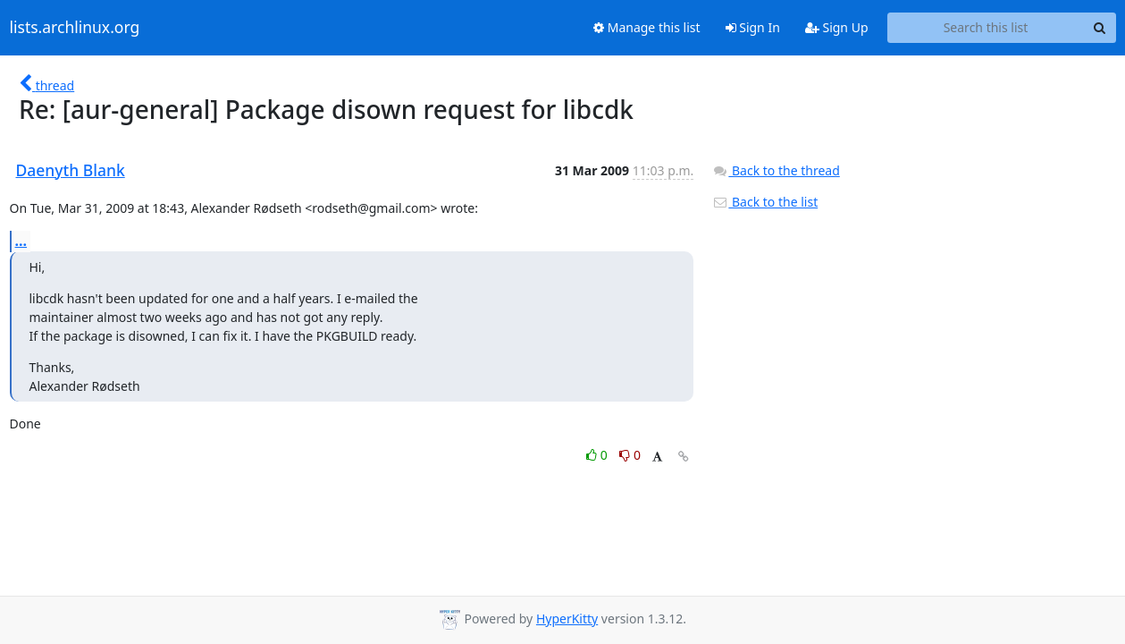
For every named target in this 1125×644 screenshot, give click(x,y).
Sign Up (837, 27)
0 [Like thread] (598, 454)
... (21, 240)
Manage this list (647, 27)
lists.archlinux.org (75, 27)
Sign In (753, 27)
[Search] (1100, 28)
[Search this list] (986, 28)
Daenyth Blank (70, 170)
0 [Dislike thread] (630, 454)
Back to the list (765, 201)
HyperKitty (567, 618)
